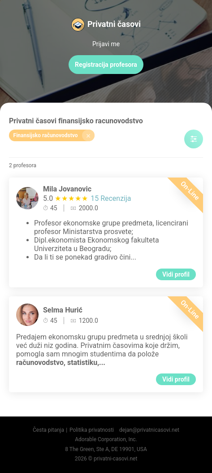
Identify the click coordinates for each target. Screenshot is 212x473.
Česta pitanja (48, 430)
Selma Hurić (62, 310)
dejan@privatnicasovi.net (149, 430)
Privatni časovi (114, 24)
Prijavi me (106, 44)
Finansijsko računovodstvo (54, 135)
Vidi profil (176, 274)
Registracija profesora (106, 64)
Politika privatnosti (91, 430)
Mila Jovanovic (67, 189)
